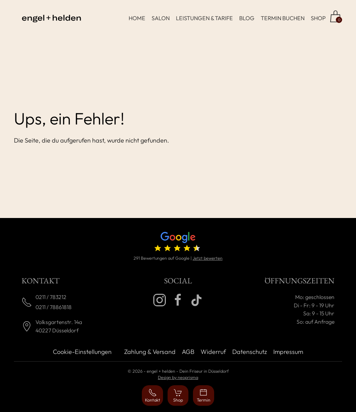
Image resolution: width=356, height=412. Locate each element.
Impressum (288, 352)
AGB (188, 352)
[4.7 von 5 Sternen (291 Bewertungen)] (178, 243)
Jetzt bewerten (207, 258)
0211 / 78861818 (53, 307)
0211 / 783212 (50, 296)
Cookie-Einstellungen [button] (82, 352)
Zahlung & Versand (150, 352)
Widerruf (213, 352)
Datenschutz (249, 352)
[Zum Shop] (335, 16)
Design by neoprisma (178, 377)
